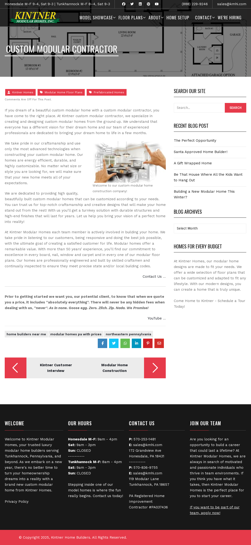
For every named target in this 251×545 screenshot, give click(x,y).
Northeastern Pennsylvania (128, 334)
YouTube (155, 318)
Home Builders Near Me (26, 334)
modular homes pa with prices (76, 334)
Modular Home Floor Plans (63, 92)
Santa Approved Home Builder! (200, 152)
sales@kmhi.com (231, 4)
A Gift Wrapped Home (193, 163)
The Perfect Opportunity (195, 140)
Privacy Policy (17, 501)
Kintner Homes (22, 92)
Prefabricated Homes (109, 92)
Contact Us (152, 276)
